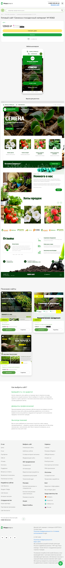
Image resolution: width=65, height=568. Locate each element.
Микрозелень (5, 324)
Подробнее (23, 329)
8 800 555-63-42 (54, 3)
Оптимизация (27, 468)
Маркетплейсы (28, 505)
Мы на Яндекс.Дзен (50, 489)
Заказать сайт (55, 5)
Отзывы (3, 461)
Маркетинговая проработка (31, 472)
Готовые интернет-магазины (31, 454)
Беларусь (48, 497)
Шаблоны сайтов (28, 451)
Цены (2, 447)
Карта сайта (37, 541)
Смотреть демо (32, 31)
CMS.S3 (3, 458)
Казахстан (49, 500)
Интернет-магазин (6, 496)
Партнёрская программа (8, 507)
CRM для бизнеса (49, 454)
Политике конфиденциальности (43, 531)
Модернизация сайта (29, 458)
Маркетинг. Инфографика (52, 486)
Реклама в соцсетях (28, 497)
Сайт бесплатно (5, 510)
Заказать (32, 35)
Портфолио (4, 454)
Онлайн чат (48, 458)
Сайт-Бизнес (4, 493)
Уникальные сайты (28, 447)
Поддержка (4, 468)
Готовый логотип (50, 475)
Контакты (3, 465)
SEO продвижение (29, 462)
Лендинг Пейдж (5, 489)
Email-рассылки (49, 461)
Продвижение (27, 465)
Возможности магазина (8, 475)
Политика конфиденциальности (43, 539)
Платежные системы (7, 479)
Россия (48, 507)
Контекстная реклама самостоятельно (29, 492)
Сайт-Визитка (5, 486)
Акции (25, 501)
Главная (47, 447)
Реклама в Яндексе (50, 451)
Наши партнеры (5, 503)
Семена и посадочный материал (43, 324)
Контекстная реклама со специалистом (30, 487)
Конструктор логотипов (51, 465)
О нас (2, 451)
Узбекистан (49, 504)
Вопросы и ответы (6, 472)
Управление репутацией (30, 475)
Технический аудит (28, 479)
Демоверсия (9, 329)
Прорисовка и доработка (52, 479)
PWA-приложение (50, 468)
